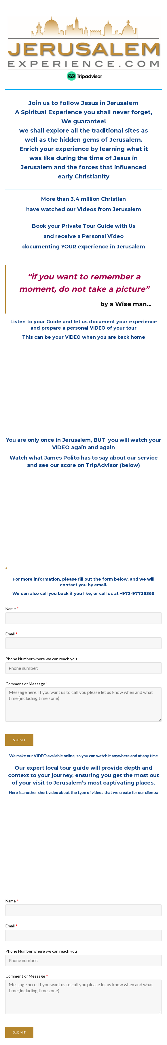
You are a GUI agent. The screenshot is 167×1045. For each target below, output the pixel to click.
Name (12, 608)
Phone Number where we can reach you (41, 658)
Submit (19, 740)
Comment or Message (26, 683)
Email (11, 633)
